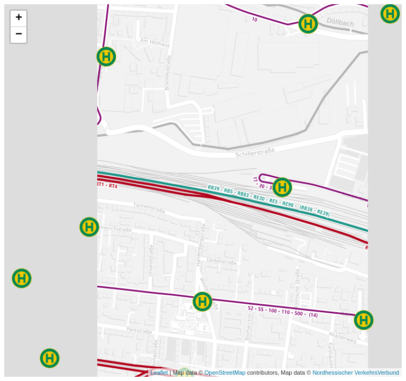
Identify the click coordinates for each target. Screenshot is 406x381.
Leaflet (159, 372)
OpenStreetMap (225, 372)
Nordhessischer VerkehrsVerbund (355, 372)
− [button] (18, 35)
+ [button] (18, 18)
